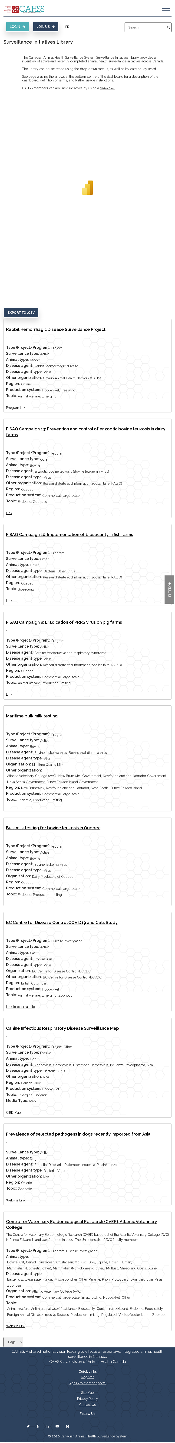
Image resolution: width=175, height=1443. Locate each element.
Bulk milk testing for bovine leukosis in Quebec (53, 827)
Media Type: (17, 1100)
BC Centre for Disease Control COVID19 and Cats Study (62, 922)
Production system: (23, 389)
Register (87, 1377)
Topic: (11, 396)
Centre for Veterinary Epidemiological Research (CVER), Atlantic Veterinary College (81, 1224)
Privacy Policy (87, 1399)
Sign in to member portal (87, 1383)
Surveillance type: (22, 353)
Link (9, 513)
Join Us (46, 27)
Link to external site (20, 1007)
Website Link (15, 1200)
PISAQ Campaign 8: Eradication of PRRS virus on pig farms (64, 622)
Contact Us (87, 1405)
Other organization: (24, 377)
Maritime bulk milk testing (32, 715)
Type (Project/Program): (28, 347)
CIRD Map (13, 1112)
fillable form (107, 88)
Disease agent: (19, 365)
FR (67, 27)
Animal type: (17, 359)
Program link (15, 408)
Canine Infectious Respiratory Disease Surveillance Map (62, 1028)
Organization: (18, 764)
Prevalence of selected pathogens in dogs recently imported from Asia (78, 1134)
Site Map (87, 1393)
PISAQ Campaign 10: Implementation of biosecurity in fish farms (69, 534)
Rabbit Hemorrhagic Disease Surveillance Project (56, 329)
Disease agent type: (24, 371)
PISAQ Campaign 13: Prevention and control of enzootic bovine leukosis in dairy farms (85, 431)
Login (17, 27)
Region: (13, 383)
